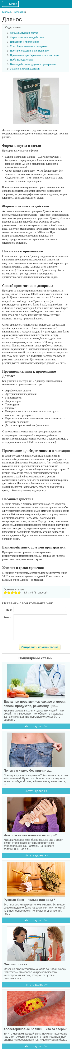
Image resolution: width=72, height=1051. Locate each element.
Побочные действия (21, 59)
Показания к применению (24, 41)
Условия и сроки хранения (25, 68)
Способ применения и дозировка (28, 46)
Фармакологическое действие (27, 37)
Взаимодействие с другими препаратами (33, 64)
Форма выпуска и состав (24, 32)
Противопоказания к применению (29, 50)
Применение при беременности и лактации (34, 55)
